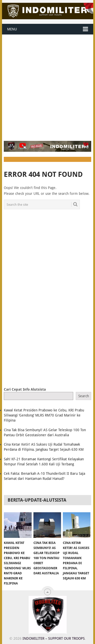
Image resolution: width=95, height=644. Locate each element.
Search (83, 396)
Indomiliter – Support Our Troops (54, 638)
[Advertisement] (47, 84)
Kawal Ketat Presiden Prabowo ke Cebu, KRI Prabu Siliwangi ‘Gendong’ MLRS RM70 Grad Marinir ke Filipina (44, 415)
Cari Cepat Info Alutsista (25, 389)
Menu (12, 29)
